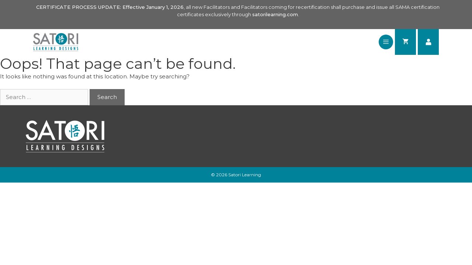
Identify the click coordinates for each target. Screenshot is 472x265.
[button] (386, 42)
